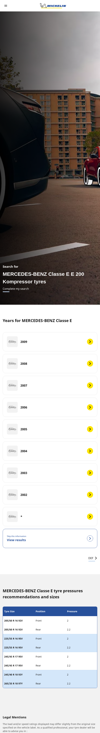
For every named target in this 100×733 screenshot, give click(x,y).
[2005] (50, 429)
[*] (50, 516)
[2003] (50, 472)
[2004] (50, 451)
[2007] (50, 385)
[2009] (50, 341)
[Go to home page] (53, 6)
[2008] (50, 363)
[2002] (50, 494)
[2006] (50, 407)
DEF (92, 558)
